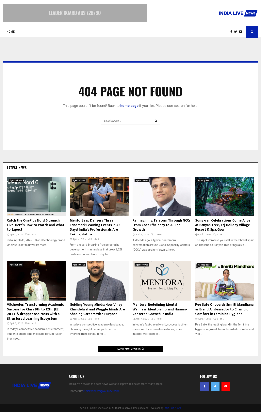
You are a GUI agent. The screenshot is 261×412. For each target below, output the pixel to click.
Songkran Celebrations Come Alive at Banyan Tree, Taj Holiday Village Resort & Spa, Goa (222, 225)
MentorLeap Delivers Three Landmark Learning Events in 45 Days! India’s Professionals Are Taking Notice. (95, 227)
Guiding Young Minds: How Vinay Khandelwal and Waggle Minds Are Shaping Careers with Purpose (97, 309)
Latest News (16, 167)
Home (11, 31)
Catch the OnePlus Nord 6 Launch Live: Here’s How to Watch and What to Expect (35, 225)
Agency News (16, 180)
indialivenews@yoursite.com (101, 391)
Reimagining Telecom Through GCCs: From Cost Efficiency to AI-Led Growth (162, 225)
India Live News (172, 408)
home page (129, 106)
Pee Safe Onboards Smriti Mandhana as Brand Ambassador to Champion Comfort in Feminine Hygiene (224, 309)
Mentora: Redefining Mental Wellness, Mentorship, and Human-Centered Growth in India (160, 309)
